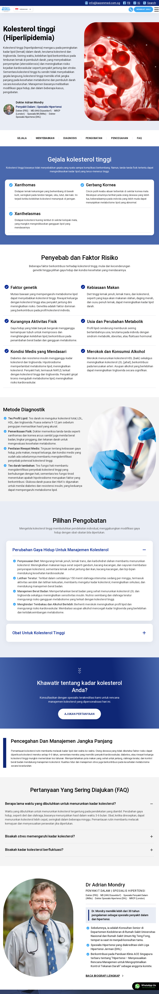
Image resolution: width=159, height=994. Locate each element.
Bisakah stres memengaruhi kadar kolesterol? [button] (79, 836)
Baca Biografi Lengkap (105, 975)
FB (126, 3)
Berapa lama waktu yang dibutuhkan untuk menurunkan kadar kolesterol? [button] (79, 803)
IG (136, 3)
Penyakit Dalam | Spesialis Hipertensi (39, 106)
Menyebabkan (45, 138)
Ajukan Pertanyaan (79, 714)
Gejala (22, 138)
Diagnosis (70, 138)
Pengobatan (94, 138)
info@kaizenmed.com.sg (102, 3)
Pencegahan (119, 138)
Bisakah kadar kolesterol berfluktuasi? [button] (79, 849)
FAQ (139, 138)
